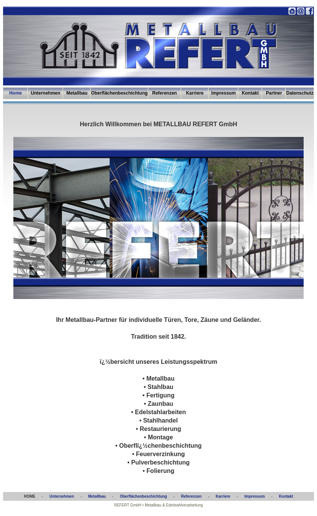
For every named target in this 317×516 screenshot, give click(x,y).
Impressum (223, 93)
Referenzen (164, 93)
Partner (274, 93)
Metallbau (76, 93)
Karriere (195, 93)
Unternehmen (45, 93)
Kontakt (250, 93)
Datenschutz (300, 93)
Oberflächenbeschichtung (119, 93)
